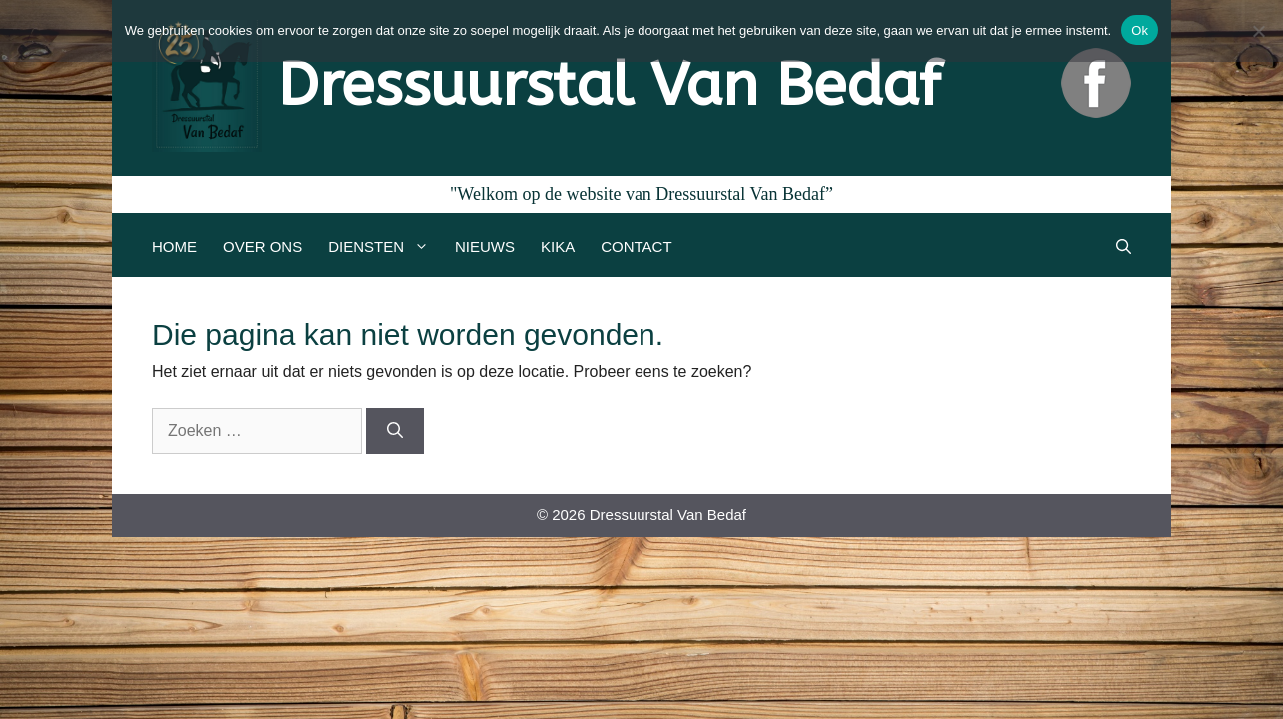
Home (174, 246)
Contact (636, 246)
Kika (558, 246)
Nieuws (485, 246)
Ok (1139, 30)
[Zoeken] (395, 431)
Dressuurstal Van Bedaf (609, 85)
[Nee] (1258, 31)
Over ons (262, 246)
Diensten (385, 247)
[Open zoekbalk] (1123, 247)
